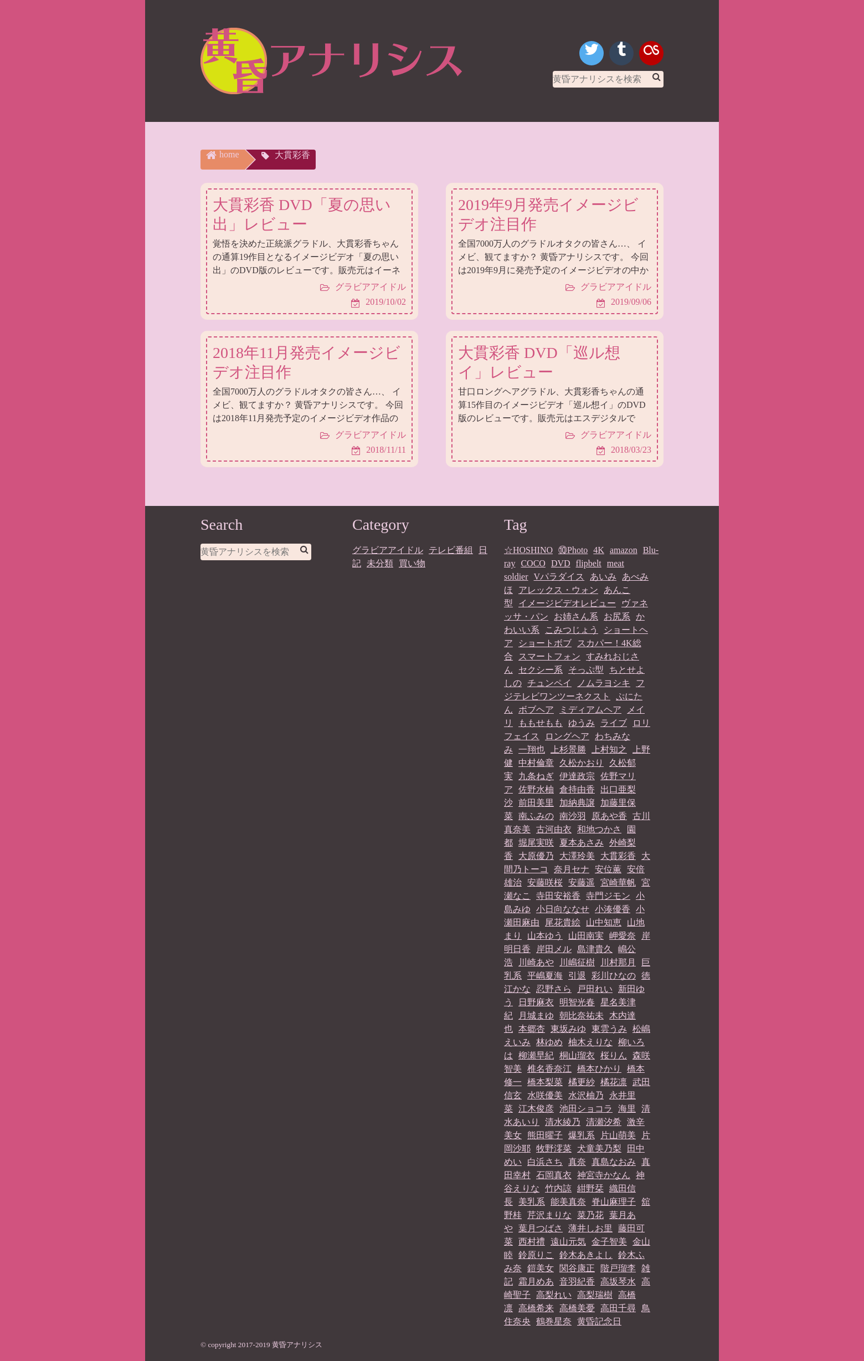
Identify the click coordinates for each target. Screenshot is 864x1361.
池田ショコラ (586, 1108)
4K (598, 550)
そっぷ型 (586, 669)
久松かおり (581, 763)
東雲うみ (609, 1028)
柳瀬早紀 (536, 1055)
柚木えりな (590, 1042)
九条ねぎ (536, 776)
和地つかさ (599, 829)
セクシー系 (540, 669)
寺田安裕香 (558, 895)
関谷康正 (577, 1268)
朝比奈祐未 (581, 1015)
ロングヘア (567, 736)
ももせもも (540, 723)
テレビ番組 (451, 550)
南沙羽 (572, 816)
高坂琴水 (618, 1281)
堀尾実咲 (536, 842)
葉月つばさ (540, 1228)
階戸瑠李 (618, 1268)
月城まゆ (536, 1015)
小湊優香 (612, 909)
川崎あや (536, 962)
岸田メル (554, 949)
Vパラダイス (559, 576)
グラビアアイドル (387, 550)
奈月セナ (571, 869)
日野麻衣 (536, 1002)
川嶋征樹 (577, 962)
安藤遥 (581, 882)
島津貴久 (595, 949)
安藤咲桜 (545, 882)
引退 (577, 975)
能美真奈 (568, 1201)
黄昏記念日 (599, 1321)
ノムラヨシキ (603, 683)
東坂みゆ (568, 1028)
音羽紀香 (577, 1281)
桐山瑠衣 (577, 1055)
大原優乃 (536, 856)
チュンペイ (549, 683)
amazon (623, 550)
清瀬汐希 (603, 1122)
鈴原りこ (536, 1255)
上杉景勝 (568, 749)
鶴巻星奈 (554, 1321)
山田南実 (586, 935)
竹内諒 (558, 1188)
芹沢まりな (549, 1215)
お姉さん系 (576, 616)
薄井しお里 (590, 1228)
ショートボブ (545, 643)
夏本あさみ (581, 842)
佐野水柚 (536, 789)
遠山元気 (568, 1241)
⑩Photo (573, 550)
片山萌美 (618, 1135)
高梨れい (554, 1294)
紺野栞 (590, 1188)
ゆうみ (581, 723)
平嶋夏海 (545, 975)
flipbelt (588, 563)
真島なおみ (614, 1161)
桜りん (613, 1055)
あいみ (603, 576)
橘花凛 (613, 1082)
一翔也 (531, 749)
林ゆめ (549, 1042)
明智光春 (577, 1002)
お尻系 (617, 616)
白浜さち (545, 1161)
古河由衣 (554, 829)
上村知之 (609, 749)
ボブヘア (536, 709)
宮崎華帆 (618, 882)
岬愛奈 (622, 935)
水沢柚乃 (586, 1095)
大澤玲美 (577, 856)
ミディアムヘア (590, 709)
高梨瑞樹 (595, 1294)
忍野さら (554, 989)
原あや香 (609, 816)
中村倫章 (536, 763)
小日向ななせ (562, 909)
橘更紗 (581, 1082)
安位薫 (608, 869)
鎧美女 (540, 1268)
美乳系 (531, 1201)
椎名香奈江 (549, 1068)
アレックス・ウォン (558, 590)
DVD (560, 563)
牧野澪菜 (554, 1148)
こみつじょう (571, 630)
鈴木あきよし (586, 1255)
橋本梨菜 (545, 1082)
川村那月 (618, 962)
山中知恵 (603, 922)
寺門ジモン (608, 895)
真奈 (577, 1161)
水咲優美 (545, 1095)
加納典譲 (577, 802)
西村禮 (531, 1241)
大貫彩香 (618, 856)
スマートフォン (549, 656)
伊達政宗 (577, 776)
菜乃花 (590, 1215)
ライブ (613, 723)
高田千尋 (618, 1308)
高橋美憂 (577, 1308)
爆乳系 (581, 1135)
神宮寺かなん (603, 1175)
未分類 (380, 563)
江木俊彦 (536, 1108)
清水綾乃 (562, 1122)
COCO (533, 563)
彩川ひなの (614, 975)
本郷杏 (531, 1028)
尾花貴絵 (562, 922)
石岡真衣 (554, 1175)
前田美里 (536, 802)
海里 (627, 1108)
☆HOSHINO (528, 550)
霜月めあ (536, 1281)
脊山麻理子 (614, 1201)
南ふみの (536, 816)
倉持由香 (577, 789)
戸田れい (595, 989)
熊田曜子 (545, 1135)
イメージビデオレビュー (567, 603)
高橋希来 (536, 1308)
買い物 (412, 563)
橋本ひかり (599, 1068)
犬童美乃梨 (599, 1148)
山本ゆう (545, 935)
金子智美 (609, 1241)
